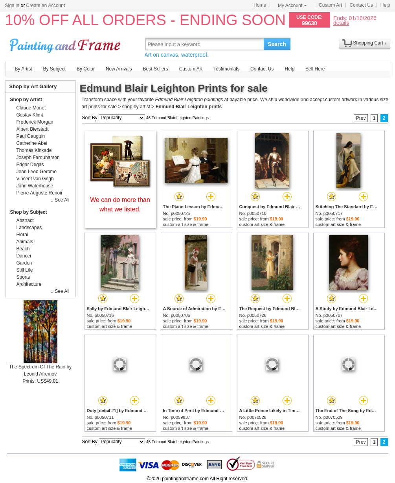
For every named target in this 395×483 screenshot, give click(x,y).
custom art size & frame (186, 224)
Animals (25, 241)
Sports (23, 277)
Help (385, 5)
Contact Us (361, 5)
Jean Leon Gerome (37, 171)
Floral (22, 234)
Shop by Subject (28, 212)
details (341, 22)
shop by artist (136, 106)
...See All (60, 200)
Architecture (29, 284)
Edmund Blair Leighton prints (189, 106)
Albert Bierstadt (33, 129)
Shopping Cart (368, 43)
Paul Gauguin (31, 136)
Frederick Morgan (35, 122)
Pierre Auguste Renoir (39, 193)
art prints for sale (99, 106)
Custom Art (330, 5)
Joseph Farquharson (38, 157)
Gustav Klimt (30, 115)
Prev (361, 118)
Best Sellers (155, 69)
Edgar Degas (30, 164)
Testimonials (226, 69)
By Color (86, 69)
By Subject (54, 69)
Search (277, 44)
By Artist (23, 69)
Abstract (25, 220)
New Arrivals (119, 69)
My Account (292, 5)
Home (260, 5)
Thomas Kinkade (34, 150)
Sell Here (315, 69)
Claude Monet (31, 108)
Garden (24, 263)
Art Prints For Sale (66, 44)
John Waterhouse (35, 186)
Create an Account (45, 5)
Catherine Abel (32, 143)
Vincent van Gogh (35, 178)
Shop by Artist (26, 99)
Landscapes (29, 227)
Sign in (12, 5)
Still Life (25, 270)
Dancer (24, 256)
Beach (23, 249)
